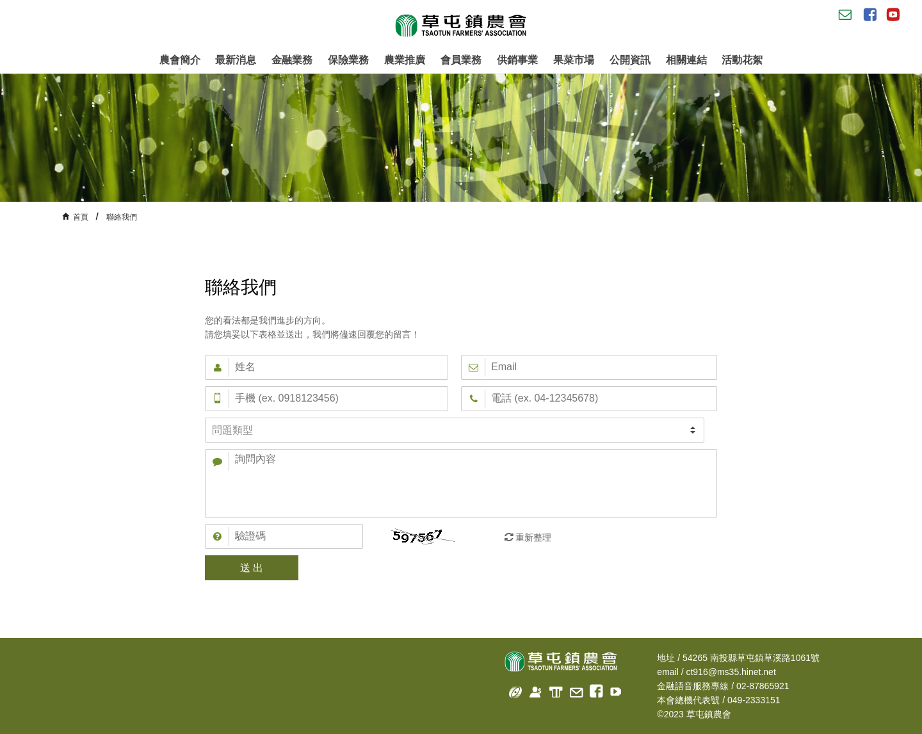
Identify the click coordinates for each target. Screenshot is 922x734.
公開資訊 (630, 63)
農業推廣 (404, 59)
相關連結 (686, 59)
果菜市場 (573, 59)
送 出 (251, 567)
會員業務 (461, 59)
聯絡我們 (121, 217)
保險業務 (348, 59)
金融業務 (291, 59)
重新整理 (533, 537)
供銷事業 (517, 59)
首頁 (80, 217)
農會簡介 (179, 63)
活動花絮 (742, 59)
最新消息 (235, 59)
